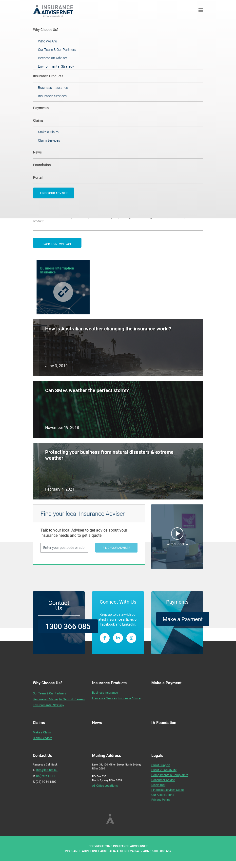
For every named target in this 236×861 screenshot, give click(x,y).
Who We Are (47, 41)
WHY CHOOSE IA (177, 544)
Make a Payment (183, 619)
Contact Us (58, 605)
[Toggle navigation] (200, 10)
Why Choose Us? (52, 29)
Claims (38, 120)
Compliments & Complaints (169, 775)
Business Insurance (53, 87)
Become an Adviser (52, 58)
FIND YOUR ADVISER (53, 193)
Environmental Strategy (56, 66)
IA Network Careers (72, 699)
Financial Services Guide (167, 790)
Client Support (160, 765)
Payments (41, 107)
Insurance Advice (129, 698)
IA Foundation (163, 722)
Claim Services (49, 140)
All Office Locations (105, 785)
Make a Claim (48, 132)
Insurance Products (48, 76)
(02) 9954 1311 (46, 776)
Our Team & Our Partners (57, 49)
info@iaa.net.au (47, 770)
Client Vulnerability (164, 770)
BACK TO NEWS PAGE (57, 244)
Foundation (42, 164)
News (37, 152)
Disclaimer (158, 785)
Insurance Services (52, 96)
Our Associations (162, 795)
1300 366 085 (68, 626)
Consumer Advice (163, 780)
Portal (37, 177)
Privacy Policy (160, 800)
